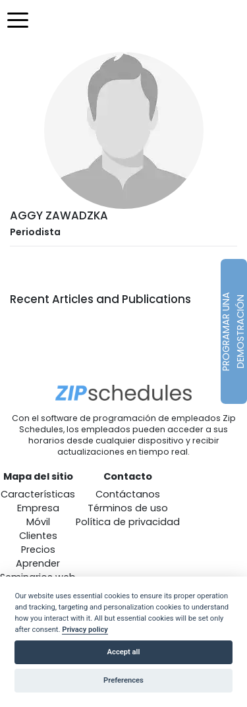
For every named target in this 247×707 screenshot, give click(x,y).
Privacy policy (85, 629)
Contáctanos (128, 494)
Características (38, 494)
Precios (38, 549)
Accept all (123, 652)
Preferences (123, 680)
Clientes (38, 535)
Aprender (38, 563)
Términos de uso (128, 508)
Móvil (38, 521)
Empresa (38, 508)
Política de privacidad (128, 521)
